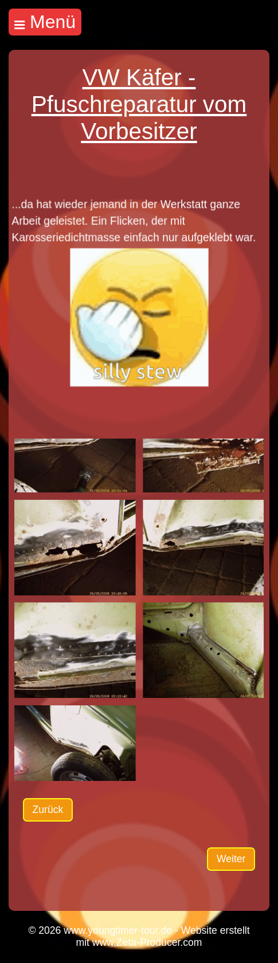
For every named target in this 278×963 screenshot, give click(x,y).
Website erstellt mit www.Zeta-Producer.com (163, 936)
